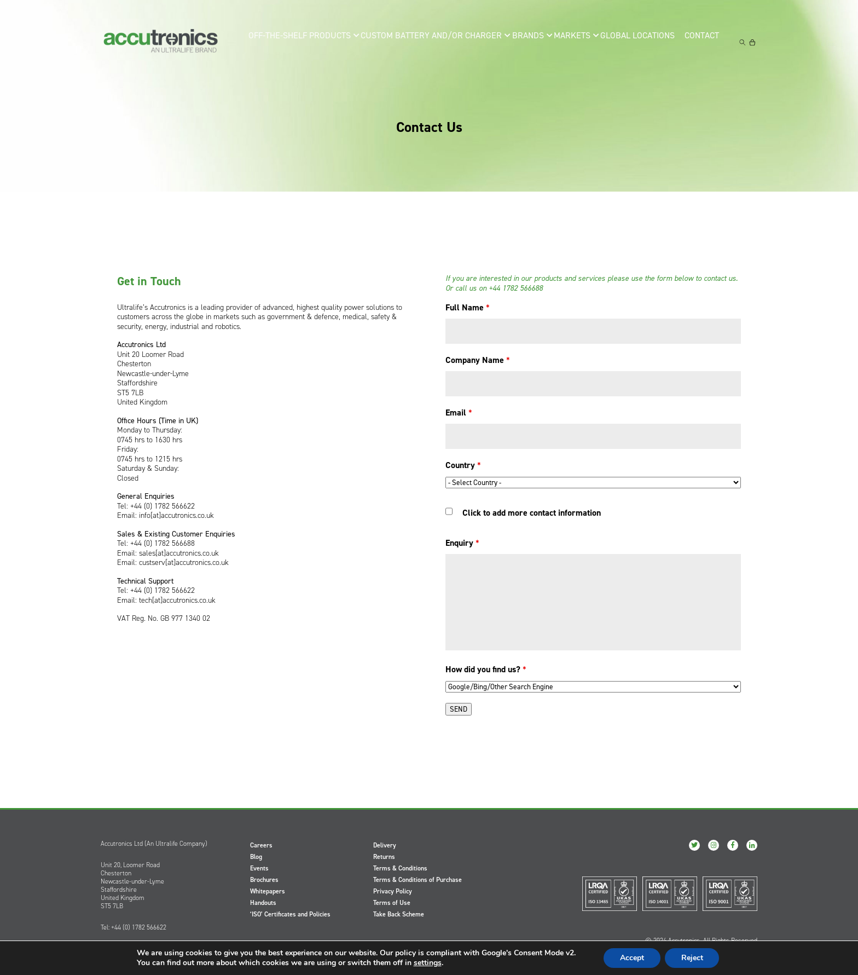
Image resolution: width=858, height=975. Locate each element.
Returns (384, 856)
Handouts (263, 902)
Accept (632, 958)
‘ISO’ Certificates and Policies (290, 914)
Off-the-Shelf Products (306, 41)
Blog (256, 856)
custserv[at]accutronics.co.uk (184, 562)
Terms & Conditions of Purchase (417, 879)
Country (463, 465)
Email (458, 412)
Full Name (467, 307)
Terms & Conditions (400, 868)
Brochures (264, 879)
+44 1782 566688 (516, 288)
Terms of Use (391, 902)
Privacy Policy (392, 891)
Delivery (384, 845)
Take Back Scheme (398, 914)
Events (259, 868)
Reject (692, 958)
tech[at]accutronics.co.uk (177, 600)
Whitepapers (267, 891)
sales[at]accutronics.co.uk (179, 553)
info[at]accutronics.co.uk (176, 515)
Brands (520, 41)
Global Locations (636, 41)
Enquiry (462, 543)
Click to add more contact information (531, 512)
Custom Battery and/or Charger (427, 41)
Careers (261, 845)
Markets (569, 41)
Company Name (477, 360)
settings (427, 963)
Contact (704, 41)
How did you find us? (485, 669)
